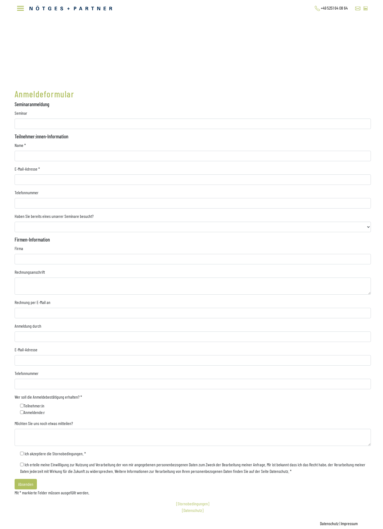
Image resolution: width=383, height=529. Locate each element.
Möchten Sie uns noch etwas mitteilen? (44, 423)
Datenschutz (329, 523)
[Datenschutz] (192, 510)
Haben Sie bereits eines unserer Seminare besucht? (54, 216)
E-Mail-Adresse (27, 168)
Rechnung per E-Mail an (32, 302)
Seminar (21, 113)
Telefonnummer (27, 192)
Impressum (349, 523)
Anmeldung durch (28, 325)
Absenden (25, 484)
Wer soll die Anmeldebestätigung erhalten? (48, 396)
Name (20, 145)
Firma (19, 248)
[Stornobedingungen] (192, 503)
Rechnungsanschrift (30, 272)
